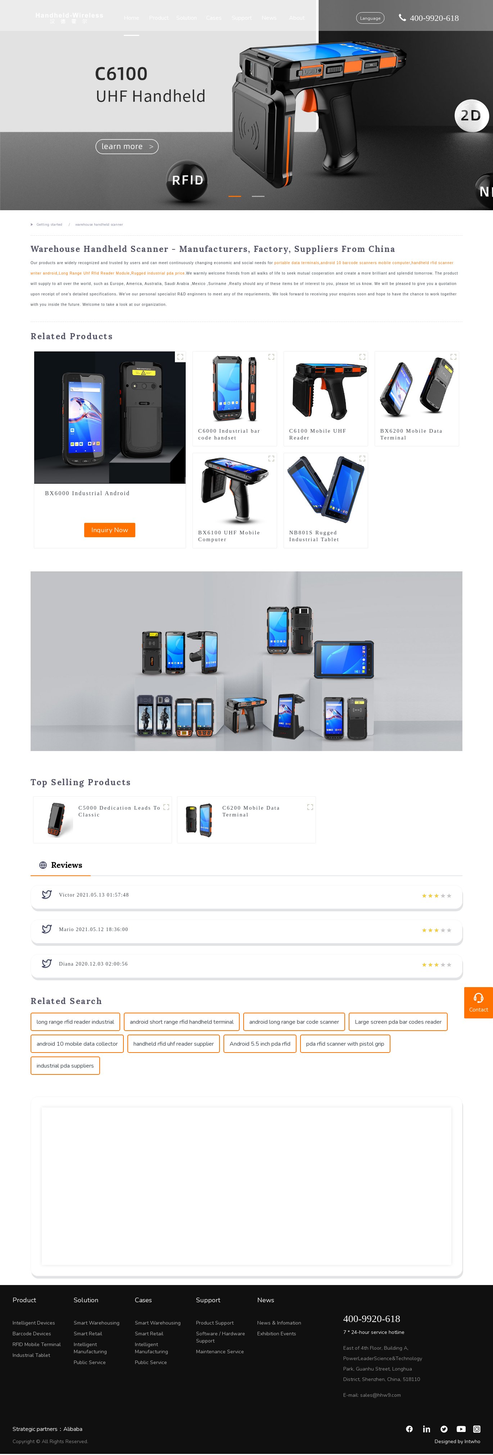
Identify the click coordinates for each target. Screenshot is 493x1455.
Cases (216, 18)
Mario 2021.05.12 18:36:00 (93, 930)
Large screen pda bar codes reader (398, 1023)
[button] (235, 196)
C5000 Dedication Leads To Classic (119, 811)
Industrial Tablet (31, 1356)
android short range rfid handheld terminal (182, 1023)
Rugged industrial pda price (158, 273)
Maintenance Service (220, 1352)
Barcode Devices (32, 1334)
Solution (190, 18)
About (293, 18)
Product (165, 18)
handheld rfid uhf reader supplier (174, 1045)
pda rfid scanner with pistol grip (345, 1045)
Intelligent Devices (34, 1324)
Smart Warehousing (96, 1324)
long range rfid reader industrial (75, 1023)
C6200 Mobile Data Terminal (251, 811)
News (267, 18)
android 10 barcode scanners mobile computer (365, 263)
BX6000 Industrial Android (87, 493)
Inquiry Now (109, 530)
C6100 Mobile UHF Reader (318, 434)
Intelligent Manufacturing (90, 1349)
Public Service (90, 1363)
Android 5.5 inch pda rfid (260, 1045)
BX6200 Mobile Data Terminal (411, 434)
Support (242, 18)
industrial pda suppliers (65, 1067)
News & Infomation (279, 1324)
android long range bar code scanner (294, 1023)
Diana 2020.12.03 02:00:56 (93, 965)
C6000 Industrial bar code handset (229, 434)
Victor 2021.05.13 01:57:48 (94, 896)
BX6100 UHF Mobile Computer (229, 536)
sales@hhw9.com (380, 1396)
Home (140, 18)
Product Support (215, 1324)
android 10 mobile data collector (77, 1045)
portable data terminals (296, 263)
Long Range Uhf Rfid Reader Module (94, 273)
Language (362, 18)
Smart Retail (88, 1334)
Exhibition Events (276, 1334)
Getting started (49, 224)
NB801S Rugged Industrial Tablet (314, 536)
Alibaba (72, 1430)
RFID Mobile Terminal (37, 1345)
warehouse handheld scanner (99, 224)
